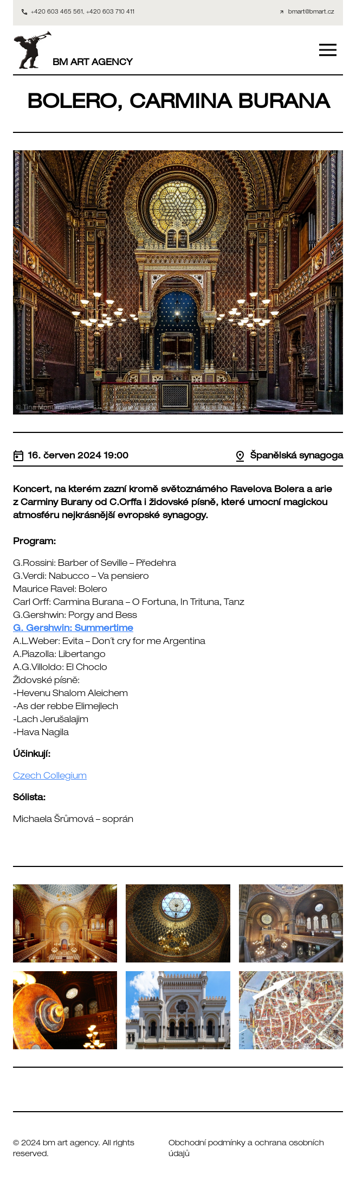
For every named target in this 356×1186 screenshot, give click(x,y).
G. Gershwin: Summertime (73, 629)
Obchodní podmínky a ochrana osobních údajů (246, 1149)
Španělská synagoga (289, 456)
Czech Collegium (50, 777)
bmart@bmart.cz (311, 12)
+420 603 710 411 (110, 12)
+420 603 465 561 (57, 12)
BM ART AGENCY (73, 50)
